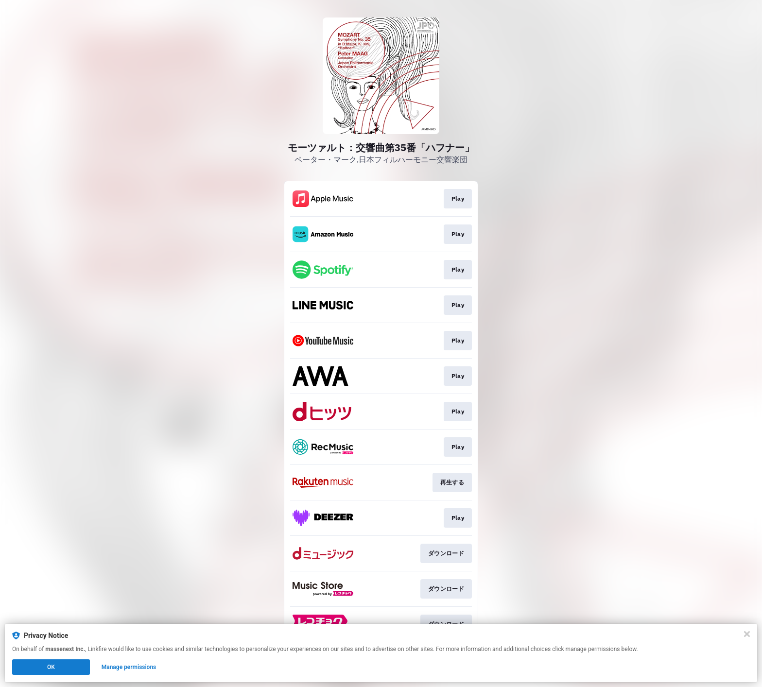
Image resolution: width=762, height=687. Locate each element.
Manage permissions (129, 667)
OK (51, 667)
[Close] (747, 634)
